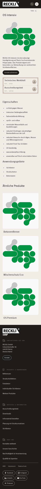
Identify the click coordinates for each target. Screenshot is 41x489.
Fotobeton (6, 384)
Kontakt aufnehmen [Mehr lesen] (11, 72)
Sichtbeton (7, 429)
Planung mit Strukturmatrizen (13, 424)
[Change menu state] (36, 4)
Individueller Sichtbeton (12, 389)
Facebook (9, 473)
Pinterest (9, 483)
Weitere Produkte (9, 394)
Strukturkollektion (9, 379)
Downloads (7, 414)
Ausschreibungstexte (10, 409)
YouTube (21, 478)
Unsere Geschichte (10, 449)
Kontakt (7, 358)
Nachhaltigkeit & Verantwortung (14, 454)
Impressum (12, 466)
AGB (4, 466)
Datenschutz (22, 466)
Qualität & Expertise (10, 459)
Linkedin (8, 478)
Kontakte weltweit (9, 444)
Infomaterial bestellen (11, 419)
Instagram (22, 473)
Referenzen (7, 374)
